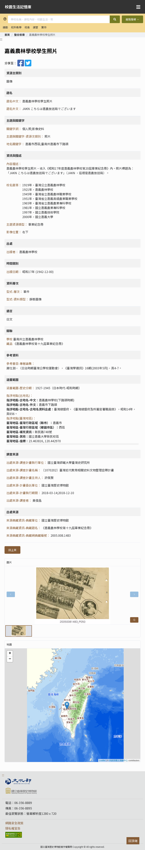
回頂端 (132, 840)
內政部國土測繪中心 (118, 760)
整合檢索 (19, 35)
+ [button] (10, 653)
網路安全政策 (14, 823)
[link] (7, 35)
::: (1, 39)
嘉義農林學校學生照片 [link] (42, 35)
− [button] (10, 659)
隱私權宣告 (12, 828)
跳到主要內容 (8, 1)
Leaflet (102, 760)
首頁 (7, 35)
